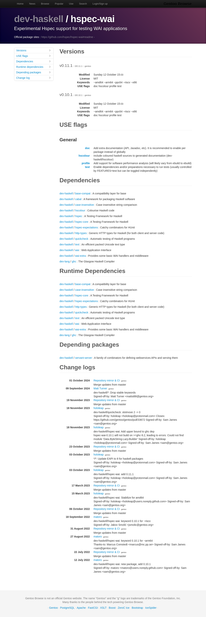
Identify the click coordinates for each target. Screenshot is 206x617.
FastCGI (93, 607)
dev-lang (65, 261)
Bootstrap (137, 607)
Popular (59, 3)
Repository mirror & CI (107, 380)
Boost (112, 607)
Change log (33, 77)
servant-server (83, 357)
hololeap (99, 407)
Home (20, 3)
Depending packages (33, 72)
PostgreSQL (67, 607)
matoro (98, 516)
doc (87, 147)
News (32, 3)
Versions (33, 50)
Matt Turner (100, 388)
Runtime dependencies (33, 66)
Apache (81, 607)
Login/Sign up (100, 3)
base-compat (82, 193)
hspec (78, 215)
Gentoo (53, 607)
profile (86, 163)
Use (71, 3)
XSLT (103, 607)
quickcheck (81, 238)
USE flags (33, 55)
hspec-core (81, 221)
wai (77, 249)
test (87, 166)
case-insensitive (84, 204)
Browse (45, 3)
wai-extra (80, 255)
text (77, 244)
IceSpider (150, 607)
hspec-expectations (86, 227)
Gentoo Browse (178, 4)
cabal (78, 198)
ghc (74, 261)
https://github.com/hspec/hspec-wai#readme (67, 36)
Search (83, 3)
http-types (81, 232)
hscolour (84, 155)
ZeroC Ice (123, 607)
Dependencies (33, 61)
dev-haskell (39, 19)
